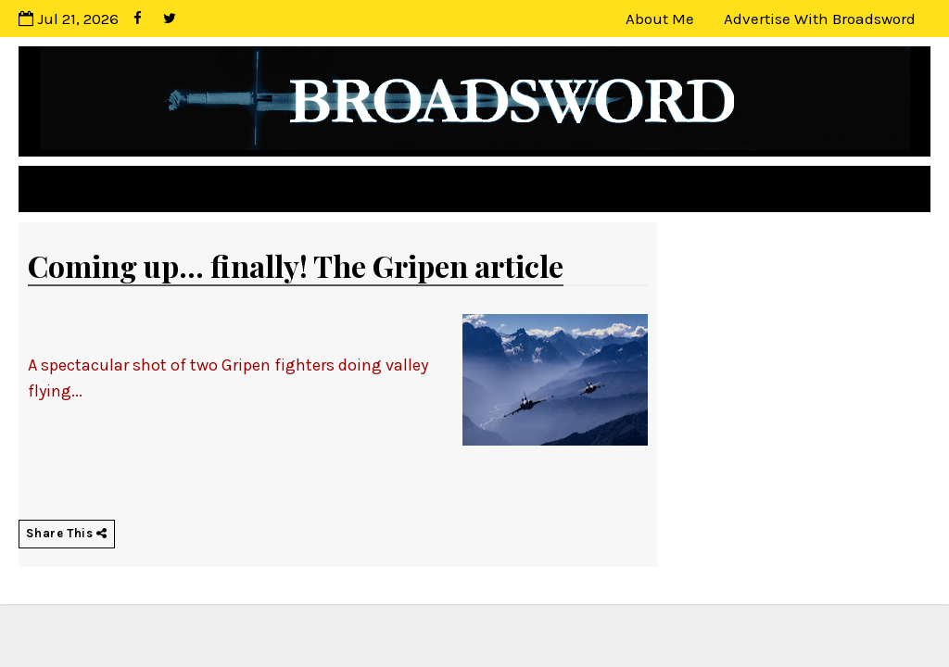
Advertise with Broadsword (820, 18)
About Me (660, 18)
